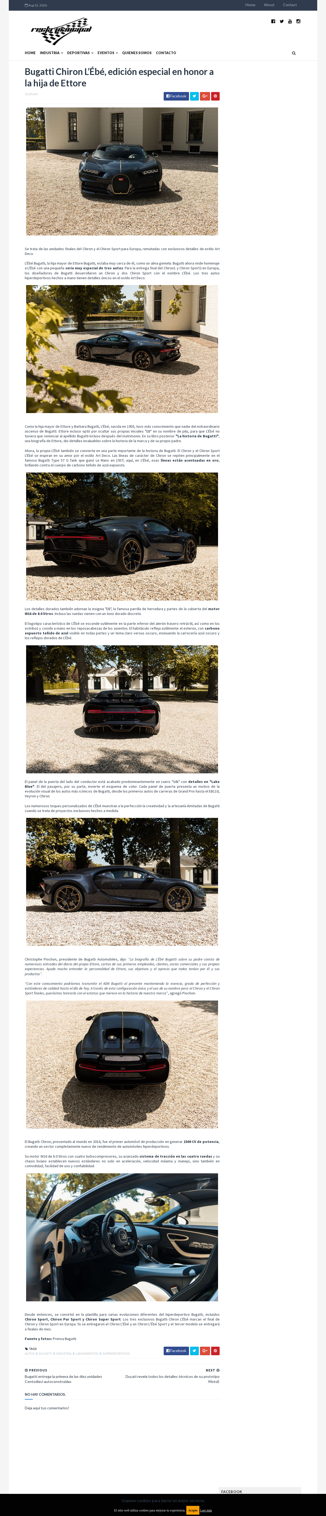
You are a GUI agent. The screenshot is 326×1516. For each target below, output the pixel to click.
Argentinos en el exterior (253, 347)
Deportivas (67, 45)
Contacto (155, 45)
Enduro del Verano (248, 373)
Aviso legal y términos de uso (38, 1472)
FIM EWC (285, 390)
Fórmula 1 (264, 398)
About (280, 4)
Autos (19, 1326)
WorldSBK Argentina (281, 475)
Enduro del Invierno (273, 364)
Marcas (271, 424)
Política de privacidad (131, 1472)
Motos (277, 432)
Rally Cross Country (249, 458)
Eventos (95, 45)
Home (262, 4)
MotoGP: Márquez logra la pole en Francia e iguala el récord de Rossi (281, 287)
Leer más (206, 1510)
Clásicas (239, 356)
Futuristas (241, 398)
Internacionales (246, 415)
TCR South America (248, 467)
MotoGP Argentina (248, 432)
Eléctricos (241, 364)
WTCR (252, 475)
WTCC (237, 475)
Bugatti (34, 1326)
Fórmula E (287, 398)
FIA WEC (266, 390)
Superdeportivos (105, 1326)
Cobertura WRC (266, 356)
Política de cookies (230, 1472)
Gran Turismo (243, 407)
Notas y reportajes (248, 441)
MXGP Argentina (245, 424)
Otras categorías (247, 449)
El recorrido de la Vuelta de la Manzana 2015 (282, 231)
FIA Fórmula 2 (271, 381)
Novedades (279, 441)
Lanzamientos (76, 1326)
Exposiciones (243, 381)
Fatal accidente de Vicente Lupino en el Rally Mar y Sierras (281, 314)
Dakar (290, 356)
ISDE (264, 407)
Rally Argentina (282, 449)
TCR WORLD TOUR (283, 467)
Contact (301, 4)
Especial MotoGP (285, 373)
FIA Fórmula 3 (243, 390)
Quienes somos (126, 45)
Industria (39, 45)
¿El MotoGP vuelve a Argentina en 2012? (276, 258)
